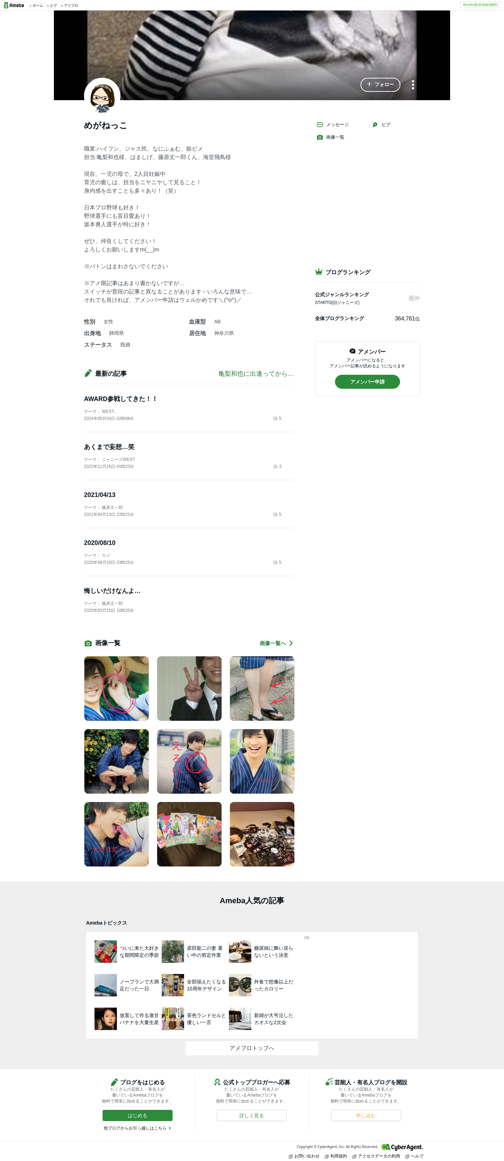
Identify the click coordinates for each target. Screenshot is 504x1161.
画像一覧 (330, 137)
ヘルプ (414, 1156)
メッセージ (332, 124)
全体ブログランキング (339, 318)
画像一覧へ (277, 643)
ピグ (381, 124)
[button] (380, 85)
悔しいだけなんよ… (112, 590)
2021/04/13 (99, 494)
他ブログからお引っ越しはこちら (135, 1128)
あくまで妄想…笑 (109, 446)
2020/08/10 (99, 542)
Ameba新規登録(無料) (480, 4)
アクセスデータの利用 (376, 1156)
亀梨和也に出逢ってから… (256, 373)
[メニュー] (413, 85)
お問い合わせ (304, 1156)
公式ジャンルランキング (342, 294)
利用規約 (336, 1156)
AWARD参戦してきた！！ (121, 398)
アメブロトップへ (252, 1048)
